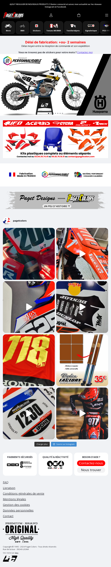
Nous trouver (91, 470)
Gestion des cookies (16, 505)
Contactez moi (85, 52)
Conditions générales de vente (23, 493)
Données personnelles (18, 510)
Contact (8, 516)
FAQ (5, 482)
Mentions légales (14, 499)
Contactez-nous (91, 463)
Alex (16, 553)
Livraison (9, 488)
